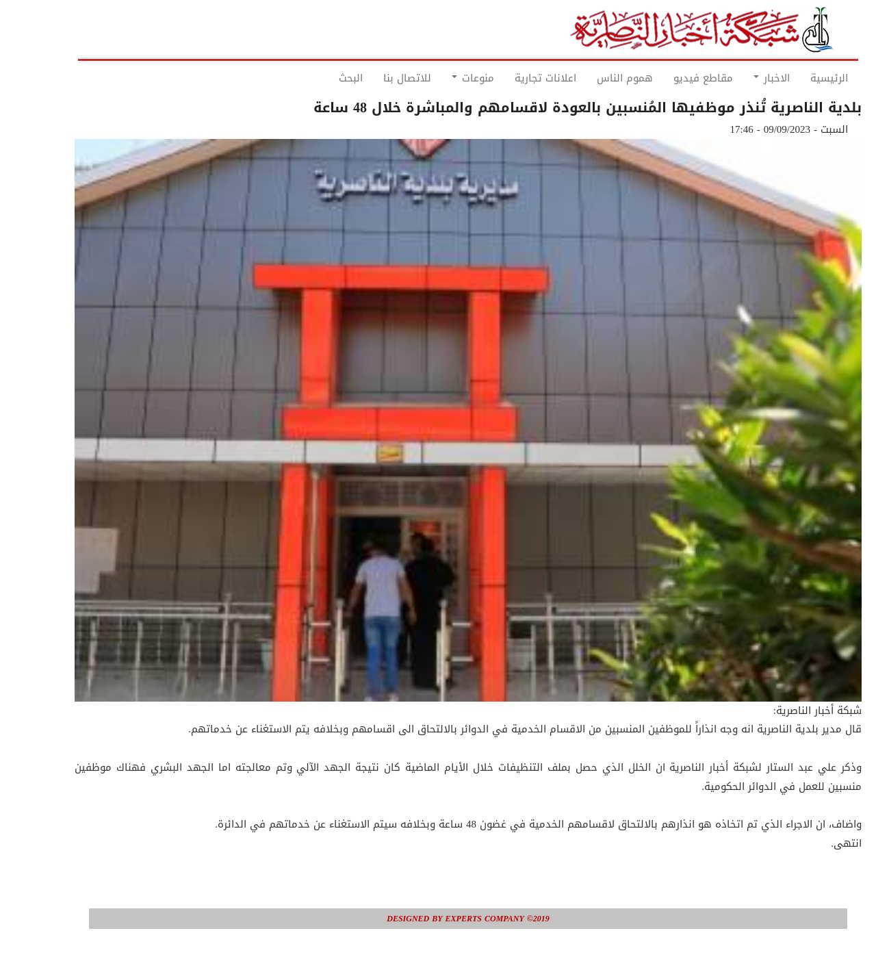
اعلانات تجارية (515, 78)
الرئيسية (799, 78)
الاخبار (741, 78)
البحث (321, 78)
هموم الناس (595, 78)
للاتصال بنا (377, 78)
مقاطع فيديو (673, 78)
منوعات (443, 78)
